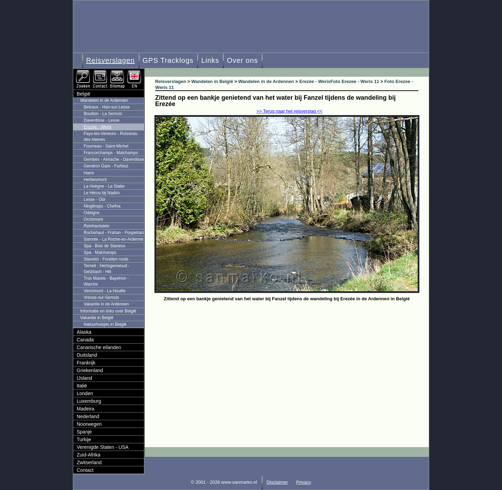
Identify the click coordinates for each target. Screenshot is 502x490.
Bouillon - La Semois (103, 113)
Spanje (84, 432)
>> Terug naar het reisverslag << (289, 111)
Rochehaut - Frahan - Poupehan (114, 232)
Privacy (303, 482)
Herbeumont (95, 179)
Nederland (88, 416)
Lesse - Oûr (95, 199)
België (83, 94)
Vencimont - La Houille (105, 290)
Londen (85, 393)
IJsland (84, 378)
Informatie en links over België (108, 311)
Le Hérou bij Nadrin (102, 192)
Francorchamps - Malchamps (111, 152)
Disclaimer (277, 482)
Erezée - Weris (97, 127)
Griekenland (90, 370)
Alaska (84, 332)
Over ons (242, 60)
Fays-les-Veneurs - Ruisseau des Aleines (110, 136)
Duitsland (87, 355)
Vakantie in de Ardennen (106, 304)
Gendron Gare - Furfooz (106, 166)
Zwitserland (89, 462)
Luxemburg (89, 401)
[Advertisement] (292, 356)
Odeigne (91, 212)
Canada (85, 339)
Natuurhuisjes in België (105, 324)
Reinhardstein (96, 226)
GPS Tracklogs (168, 60)
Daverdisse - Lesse (102, 120)
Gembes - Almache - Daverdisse (114, 159)
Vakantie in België (96, 317)
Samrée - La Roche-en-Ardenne (113, 239)
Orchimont (93, 219)
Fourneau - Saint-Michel (106, 146)
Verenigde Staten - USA (103, 447)
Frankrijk (86, 362)
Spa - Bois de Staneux (104, 245)
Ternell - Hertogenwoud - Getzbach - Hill (106, 268)
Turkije (84, 439)
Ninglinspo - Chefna (102, 206)
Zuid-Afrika (88, 455)
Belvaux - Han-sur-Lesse (107, 107)
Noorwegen (89, 424)
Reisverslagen (110, 60)
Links (210, 60)
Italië (82, 386)
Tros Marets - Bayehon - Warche (106, 281)
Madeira (85, 409)
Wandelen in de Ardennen (104, 100)
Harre (89, 173)
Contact (85, 470)
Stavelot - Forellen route (106, 259)
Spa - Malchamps (100, 252)
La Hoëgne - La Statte (104, 186)
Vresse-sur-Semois (101, 297)
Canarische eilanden (99, 347)
